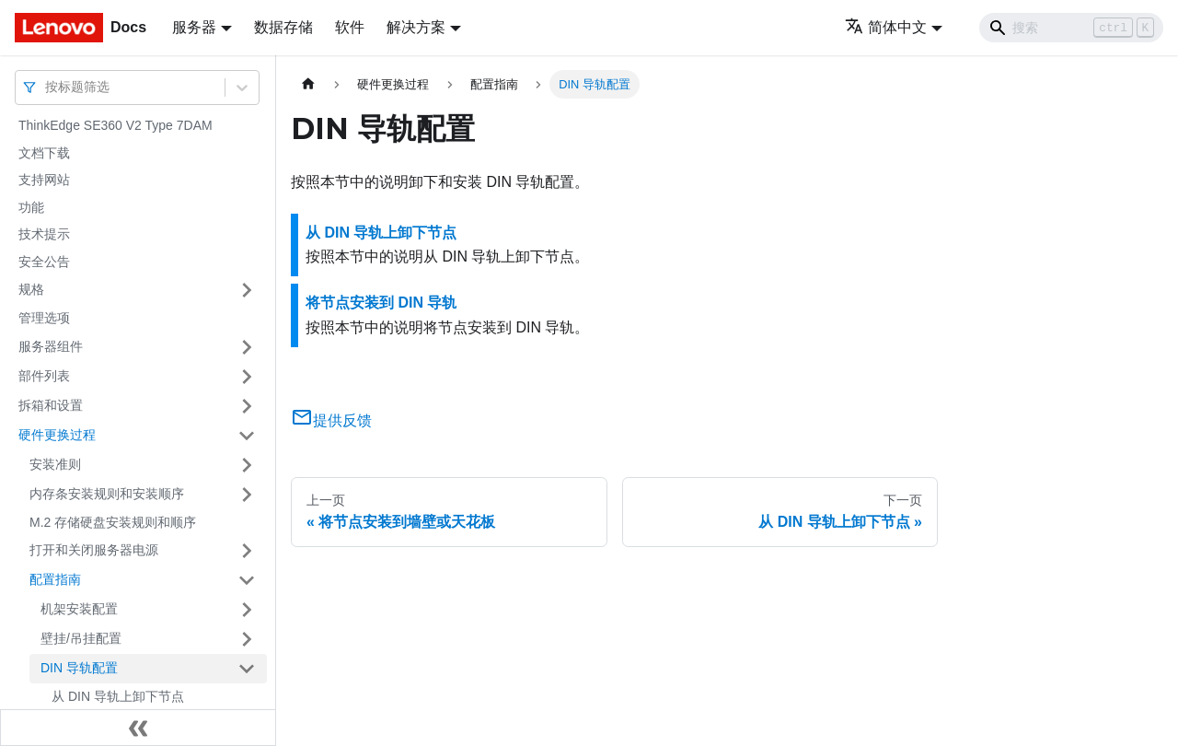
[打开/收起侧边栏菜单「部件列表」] (246, 376)
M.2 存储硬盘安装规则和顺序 (112, 522)
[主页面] (308, 84)
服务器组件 (50, 346)
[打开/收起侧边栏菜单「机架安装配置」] (246, 609)
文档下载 (44, 153)
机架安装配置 (79, 608)
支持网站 (44, 179)
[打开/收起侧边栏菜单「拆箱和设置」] (246, 406)
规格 (31, 289)
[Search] (1071, 27)
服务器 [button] (194, 27)
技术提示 (44, 234)
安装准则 (55, 464)
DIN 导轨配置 (79, 667)
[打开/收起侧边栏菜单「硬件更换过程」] (246, 435)
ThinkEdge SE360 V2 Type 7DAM (115, 125)
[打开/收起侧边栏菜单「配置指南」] (246, 580)
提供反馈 (331, 420)
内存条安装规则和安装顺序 (106, 493)
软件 (349, 27)
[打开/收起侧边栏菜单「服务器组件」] (246, 347)
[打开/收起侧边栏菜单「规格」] (246, 290)
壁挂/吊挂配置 (80, 638)
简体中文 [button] (886, 27)
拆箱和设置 (50, 405)
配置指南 (55, 579)
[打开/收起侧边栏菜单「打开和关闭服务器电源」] (246, 550)
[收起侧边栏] (138, 727)
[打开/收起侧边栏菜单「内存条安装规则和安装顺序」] (246, 494)
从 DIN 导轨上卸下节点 (118, 696)
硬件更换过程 (57, 434)
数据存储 (283, 27)
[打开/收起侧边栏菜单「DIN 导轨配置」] (246, 668)
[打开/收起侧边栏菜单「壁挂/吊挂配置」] (246, 639)
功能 (31, 207)
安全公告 (44, 261)
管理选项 (44, 317)
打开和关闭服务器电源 (93, 549)
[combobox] (47, 87)
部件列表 (44, 375)
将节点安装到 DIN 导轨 (381, 302)
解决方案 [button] (416, 27)
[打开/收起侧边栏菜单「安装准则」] (246, 465)
